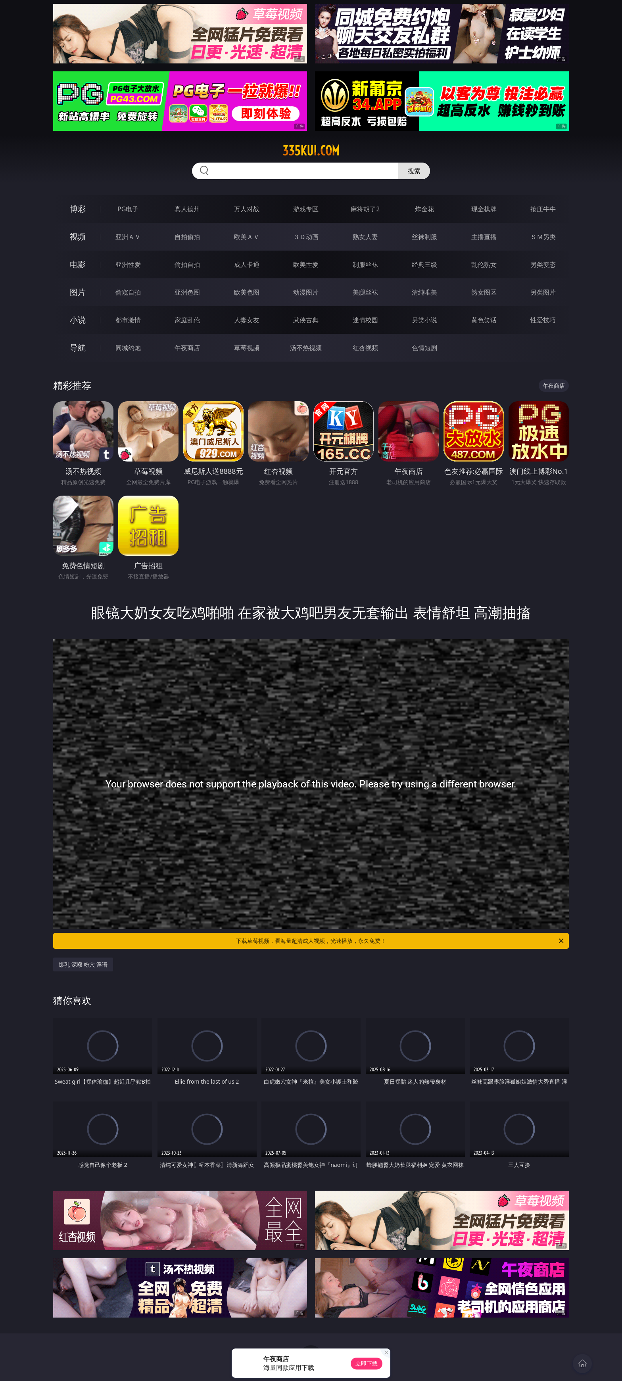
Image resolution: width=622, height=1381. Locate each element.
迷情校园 (365, 320)
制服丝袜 (365, 264)
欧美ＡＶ (246, 236)
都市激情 (128, 320)
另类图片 (543, 292)
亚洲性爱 (128, 264)
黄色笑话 (484, 320)
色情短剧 (424, 347)
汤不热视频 (306, 347)
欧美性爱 (306, 264)
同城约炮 (128, 347)
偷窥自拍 (128, 292)
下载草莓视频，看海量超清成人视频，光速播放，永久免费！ (400, 941)
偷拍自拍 (187, 264)
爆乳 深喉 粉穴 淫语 (83, 964)
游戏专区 (306, 209)
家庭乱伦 (187, 320)
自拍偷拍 (187, 236)
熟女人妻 (365, 236)
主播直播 (484, 236)
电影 (78, 264)
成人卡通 (246, 264)
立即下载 (366, 1363)
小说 (78, 319)
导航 (78, 347)
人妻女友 (246, 320)
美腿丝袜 (365, 292)
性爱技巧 (543, 320)
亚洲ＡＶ (128, 236)
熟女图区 (484, 292)
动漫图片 (306, 292)
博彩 (78, 208)
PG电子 (127, 209)
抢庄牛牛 (543, 209)
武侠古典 (306, 320)
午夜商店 (187, 347)
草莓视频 (246, 347)
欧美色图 (246, 292)
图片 (78, 292)
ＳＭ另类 (543, 236)
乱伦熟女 (484, 264)
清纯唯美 (424, 292)
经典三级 (424, 264)
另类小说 (424, 320)
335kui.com (311, 151)
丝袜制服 (424, 236)
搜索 (414, 171)
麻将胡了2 (365, 209)
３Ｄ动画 (306, 236)
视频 (78, 236)
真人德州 (187, 209)
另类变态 (543, 264)
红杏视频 (365, 347)
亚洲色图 (187, 292)
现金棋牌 (484, 209)
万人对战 (246, 209)
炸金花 (424, 209)
